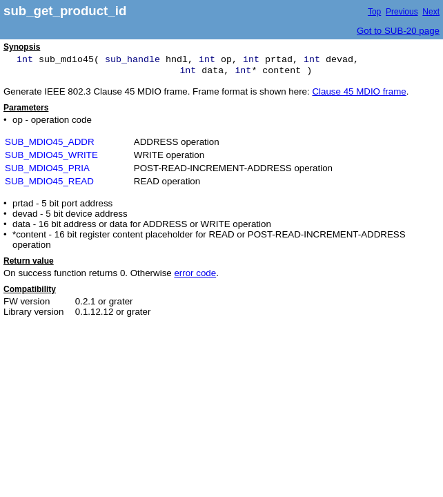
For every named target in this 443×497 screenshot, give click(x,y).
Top (374, 12)
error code (195, 273)
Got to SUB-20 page (398, 31)
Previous (402, 12)
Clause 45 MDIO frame (359, 91)
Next (431, 12)
